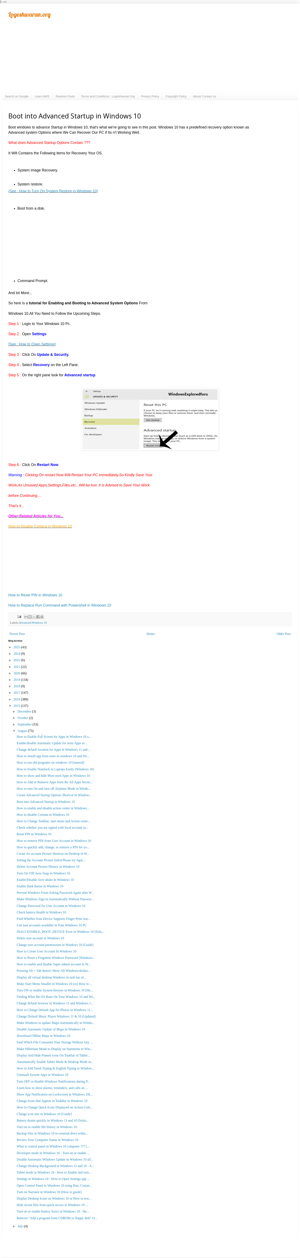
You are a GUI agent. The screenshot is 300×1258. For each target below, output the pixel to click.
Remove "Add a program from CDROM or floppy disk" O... (57, 1218)
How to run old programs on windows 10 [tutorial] (50, 762)
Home (151, 634)
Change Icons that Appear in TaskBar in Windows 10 (52, 1101)
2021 (17, 667)
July (21, 1226)
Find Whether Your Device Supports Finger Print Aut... (53, 919)
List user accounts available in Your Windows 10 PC (52, 925)
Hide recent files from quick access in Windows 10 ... (52, 1205)
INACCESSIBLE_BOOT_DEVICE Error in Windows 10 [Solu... (60, 931)
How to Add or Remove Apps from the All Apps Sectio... (55, 782)
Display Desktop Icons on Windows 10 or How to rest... (54, 1198)
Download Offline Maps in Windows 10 (43, 1036)
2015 (17, 706)
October (23, 718)
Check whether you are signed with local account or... (52, 827)
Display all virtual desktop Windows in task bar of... (51, 977)
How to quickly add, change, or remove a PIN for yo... (53, 847)
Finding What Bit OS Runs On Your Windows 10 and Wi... (56, 997)
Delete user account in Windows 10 (40, 938)
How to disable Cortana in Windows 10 (43, 814)
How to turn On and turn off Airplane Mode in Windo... (54, 788)
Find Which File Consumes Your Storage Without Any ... (55, 1042)
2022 (17, 660)
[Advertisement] (150, 61)
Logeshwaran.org (29, 14)
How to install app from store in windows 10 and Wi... (53, 756)
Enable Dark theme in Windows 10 (40, 886)
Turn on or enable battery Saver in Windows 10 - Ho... (53, 1211)
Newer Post (17, 634)
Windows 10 (39, 622)
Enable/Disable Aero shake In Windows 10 (45, 879)
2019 (17, 679)
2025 (17, 647)
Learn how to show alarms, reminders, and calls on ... (52, 1088)
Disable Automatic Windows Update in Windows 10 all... (55, 1159)
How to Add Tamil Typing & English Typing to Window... (55, 1068)
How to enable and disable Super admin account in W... (54, 964)
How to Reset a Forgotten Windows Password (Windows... (56, 958)
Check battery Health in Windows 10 (41, 912)
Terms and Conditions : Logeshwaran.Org (108, 96)
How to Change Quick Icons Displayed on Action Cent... (54, 1107)
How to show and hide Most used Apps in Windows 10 (53, 775)
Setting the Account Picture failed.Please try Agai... (51, 860)
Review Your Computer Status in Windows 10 (47, 1140)
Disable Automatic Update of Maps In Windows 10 (51, 1029)
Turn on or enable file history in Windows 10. (47, 1127)
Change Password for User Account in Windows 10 (51, 906)
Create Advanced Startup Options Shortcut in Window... (54, 795)
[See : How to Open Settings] (32, 344)
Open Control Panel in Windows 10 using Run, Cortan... (54, 1185)
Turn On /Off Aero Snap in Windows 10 (43, 873)
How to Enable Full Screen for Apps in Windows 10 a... (54, 736)
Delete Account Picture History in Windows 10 (48, 866)
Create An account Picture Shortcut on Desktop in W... (53, 853)
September (25, 724)
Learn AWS (42, 96)
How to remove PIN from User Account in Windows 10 (54, 840)
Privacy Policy (150, 96)
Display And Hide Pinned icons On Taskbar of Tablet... (53, 1055)
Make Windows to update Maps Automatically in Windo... (55, 1023)
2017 (17, 692)
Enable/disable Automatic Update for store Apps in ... (52, 743)
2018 (17, 686)
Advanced (25, 622)
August (23, 731)
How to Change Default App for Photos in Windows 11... (55, 1010)
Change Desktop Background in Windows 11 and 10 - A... (55, 1166)
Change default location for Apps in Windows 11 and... (53, 749)
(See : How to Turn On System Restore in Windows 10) (53, 191)
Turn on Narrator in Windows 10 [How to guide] (49, 1192)
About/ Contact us (204, 96)
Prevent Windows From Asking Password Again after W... (55, 892)
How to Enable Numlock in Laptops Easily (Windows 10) (55, 769)
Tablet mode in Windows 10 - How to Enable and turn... (54, 1172)
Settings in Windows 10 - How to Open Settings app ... (53, 1179)
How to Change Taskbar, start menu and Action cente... (53, 821)
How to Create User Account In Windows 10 (46, 951)
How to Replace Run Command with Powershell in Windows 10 (59, 605)
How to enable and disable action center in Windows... (53, 808)
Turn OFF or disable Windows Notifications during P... (53, 1081)
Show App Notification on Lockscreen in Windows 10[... (54, 1094)
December (25, 711)
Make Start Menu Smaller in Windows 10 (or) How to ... (54, 984)
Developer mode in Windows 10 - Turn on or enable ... (53, 1153)
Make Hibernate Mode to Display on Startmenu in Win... (54, 1049)
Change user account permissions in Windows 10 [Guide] (55, 945)
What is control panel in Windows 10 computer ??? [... (53, 1146)
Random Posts (65, 96)
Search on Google (17, 96)
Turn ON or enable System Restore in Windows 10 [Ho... (55, 990)
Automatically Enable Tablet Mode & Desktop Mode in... (55, 1062)
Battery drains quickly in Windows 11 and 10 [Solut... (53, 1120)
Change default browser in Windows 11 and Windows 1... (55, 1003)
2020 (17, 673)
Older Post (283, 634)
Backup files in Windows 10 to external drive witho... (52, 1133)
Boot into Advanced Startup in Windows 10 (46, 801)
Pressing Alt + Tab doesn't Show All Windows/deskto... (53, 970)
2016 (17, 699)
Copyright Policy (175, 96)
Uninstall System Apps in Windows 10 (42, 1075)
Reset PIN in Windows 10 (34, 834)
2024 (17, 653)
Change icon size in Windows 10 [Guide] (44, 1114)
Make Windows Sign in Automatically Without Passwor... (55, 899)
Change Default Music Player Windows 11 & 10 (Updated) (56, 1016)
